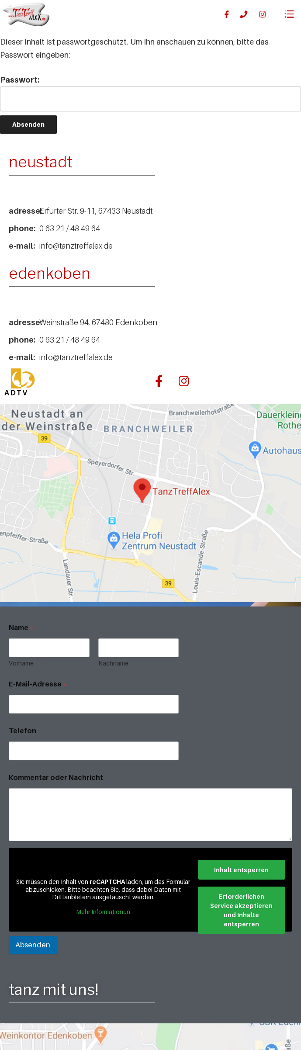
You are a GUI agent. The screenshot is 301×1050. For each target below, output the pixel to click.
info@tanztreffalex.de (76, 245)
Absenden (32, 944)
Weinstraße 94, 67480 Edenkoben (98, 322)
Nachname (113, 663)
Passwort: (150, 93)
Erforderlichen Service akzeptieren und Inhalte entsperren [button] (241, 909)
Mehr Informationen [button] (103, 911)
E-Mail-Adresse (38, 684)
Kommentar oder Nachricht (56, 777)
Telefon (22, 731)
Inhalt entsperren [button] (241, 869)
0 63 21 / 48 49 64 (69, 228)
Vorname (21, 663)
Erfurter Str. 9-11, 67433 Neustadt (95, 210)
